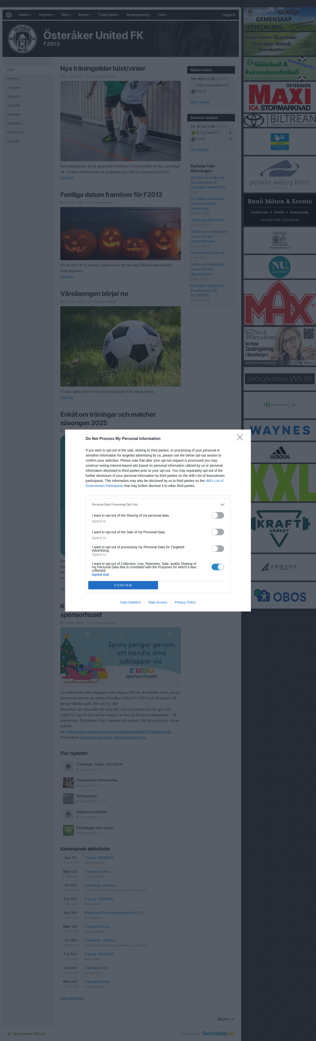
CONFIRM (123, 585)
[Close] (241, 439)
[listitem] (158, 504)
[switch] (218, 515)
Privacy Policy (185, 602)
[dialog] (158, 520)
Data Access (157, 602)
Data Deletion (130, 602)
